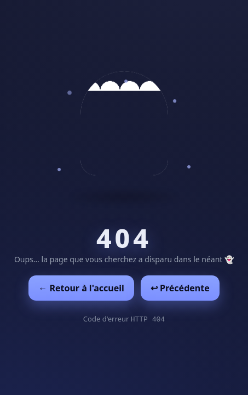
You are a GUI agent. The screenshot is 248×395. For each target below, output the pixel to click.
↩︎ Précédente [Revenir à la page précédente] (180, 288)
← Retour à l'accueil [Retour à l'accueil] (81, 288)
